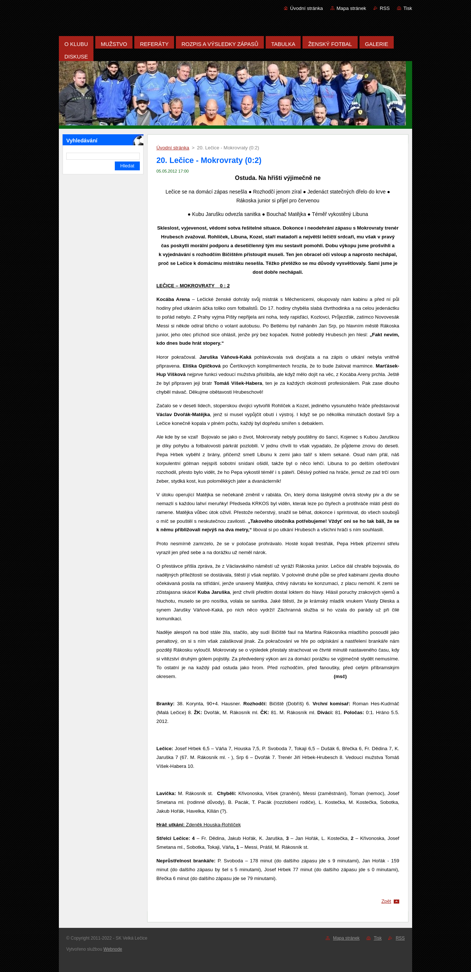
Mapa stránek (351, 8)
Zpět (386, 901)
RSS (385, 8)
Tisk (407, 8)
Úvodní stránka (306, 8)
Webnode (112, 949)
